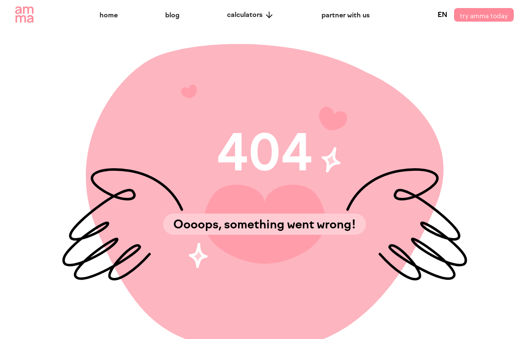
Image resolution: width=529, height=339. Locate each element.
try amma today (484, 15)
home (109, 15)
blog (172, 15)
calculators (250, 15)
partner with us (345, 15)
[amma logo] (24, 14)
